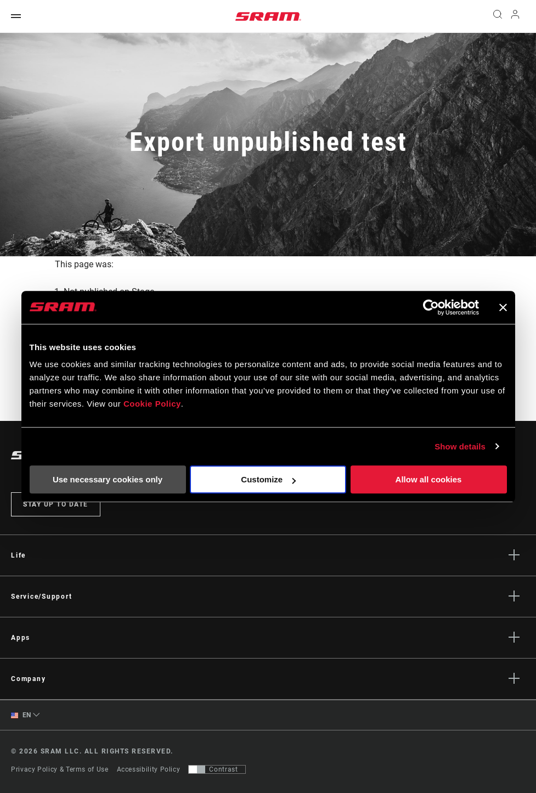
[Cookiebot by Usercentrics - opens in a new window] (431, 307)
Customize (268, 479)
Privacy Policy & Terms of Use (60, 769)
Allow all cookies (429, 479)
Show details (460, 446)
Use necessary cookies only (107, 479)
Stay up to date (55, 504)
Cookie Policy (152, 403)
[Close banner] (503, 307)
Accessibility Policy (148, 769)
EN (21, 715)
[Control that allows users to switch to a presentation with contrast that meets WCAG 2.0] (217, 769)
